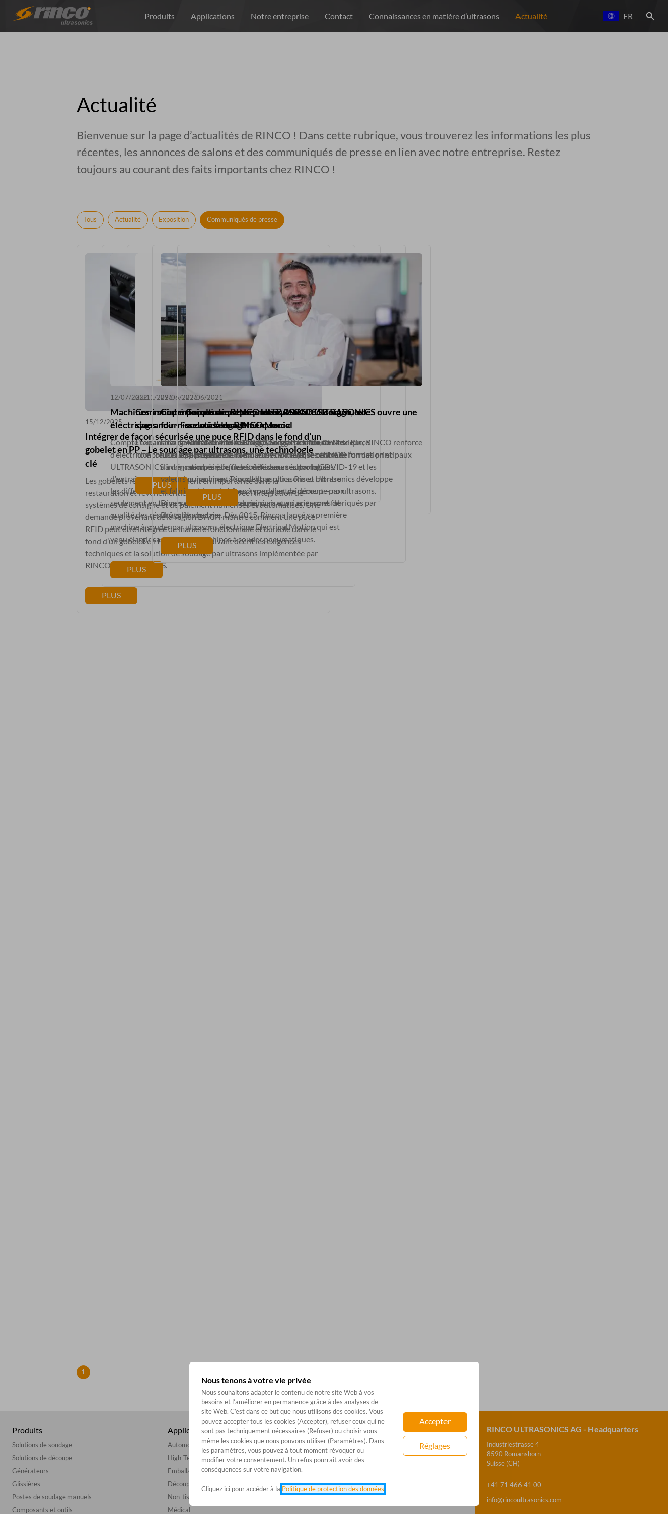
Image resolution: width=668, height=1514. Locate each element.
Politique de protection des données (333, 1489)
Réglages (434, 1445)
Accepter (435, 1421)
